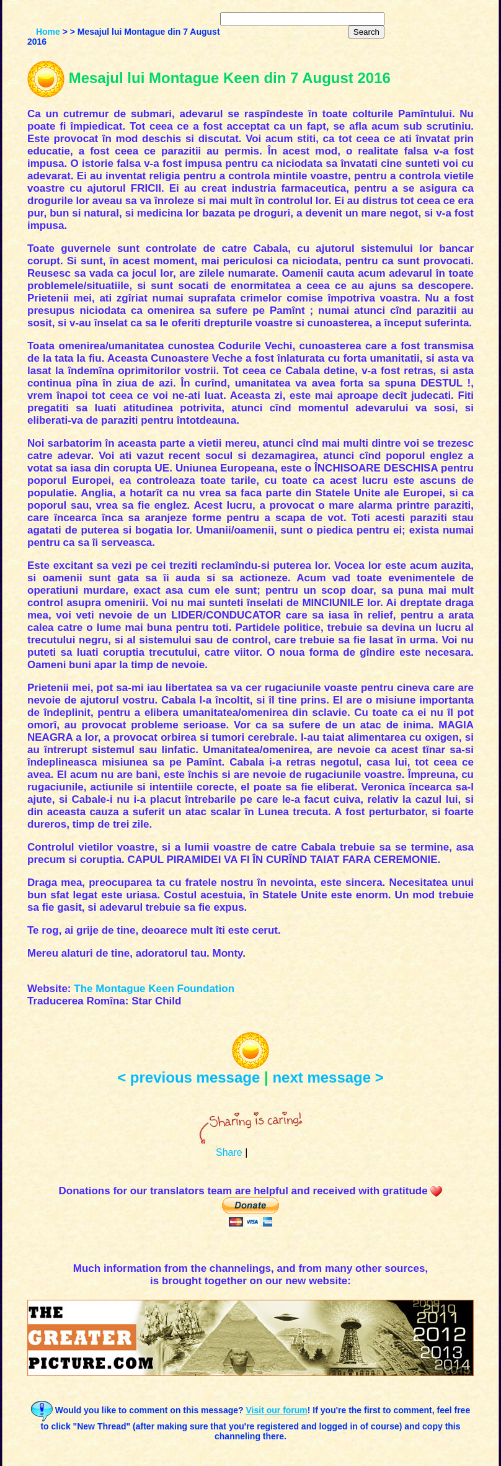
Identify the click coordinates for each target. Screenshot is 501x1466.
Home (48, 32)
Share (229, 1152)
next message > (327, 1077)
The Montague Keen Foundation (154, 988)
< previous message (188, 1077)
